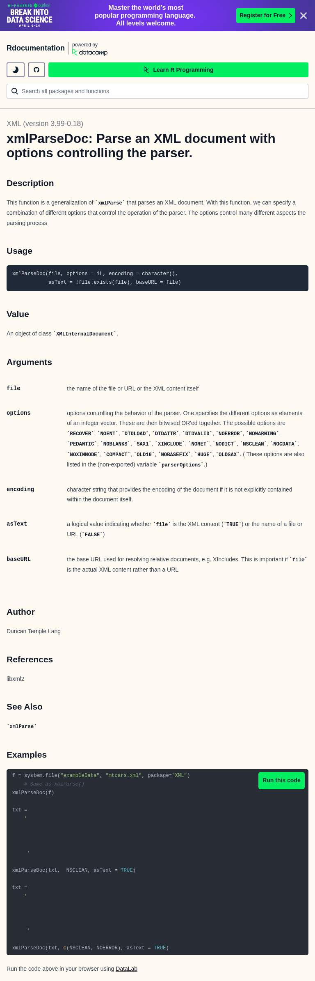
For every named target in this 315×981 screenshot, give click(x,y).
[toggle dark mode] (16, 69)
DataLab (126, 968)
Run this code (281, 780)
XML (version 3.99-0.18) (45, 123)
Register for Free (266, 15)
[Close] (303, 15)
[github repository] (36, 69)
